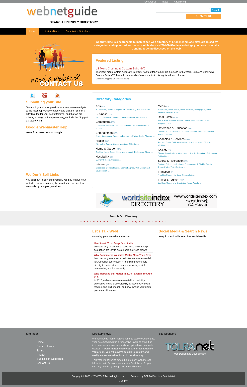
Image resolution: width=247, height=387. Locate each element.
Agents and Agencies (122, 136)
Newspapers (199, 110)
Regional (201, 131)
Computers (103, 121)
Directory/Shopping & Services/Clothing (112, 79)
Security (119, 125)
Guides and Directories (176, 183)
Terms (40, 350)
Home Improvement (124, 152)
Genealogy (183, 153)
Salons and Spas (120, 144)
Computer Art (119, 110)
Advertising (180, 1)
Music (200, 142)
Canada (172, 120)
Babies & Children (179, 142)
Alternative (100, 144)
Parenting (201, 153)
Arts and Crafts (164, 142)
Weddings (162, 145)
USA (169, 123)
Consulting (100, 125)
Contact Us (150, 1)
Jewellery (193, 142)
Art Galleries (101, 110)
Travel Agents (193, 183)
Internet (100, 164)
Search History (45, 346)
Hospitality (102, 156)
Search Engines (127, 168)
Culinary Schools (103, 160)
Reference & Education (172, 128)
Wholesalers (141, 117)
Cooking (99, 152)
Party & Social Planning (142, 136)
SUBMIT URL (204, 16)
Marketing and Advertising (124, 117)
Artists (110, 110)
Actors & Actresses (104, 136)
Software (127, 125)
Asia (166, 120)
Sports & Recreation (171, 160)
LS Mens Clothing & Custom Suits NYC (121, 68)
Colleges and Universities (168, 131)
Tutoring (168, 134)
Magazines (162, 110)
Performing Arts (133, 110)
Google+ (123, 380)
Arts (98, 106)
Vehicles (207, 142)
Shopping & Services (171, 139)
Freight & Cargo (164, 175)
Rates (165, 1)
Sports (209, 164)
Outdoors (179, 164)
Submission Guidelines (78, 31)
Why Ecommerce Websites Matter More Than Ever (122, 255)
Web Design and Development (189, 353)
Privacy (41, 354)
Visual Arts (145, 110)
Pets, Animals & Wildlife (195, 164)
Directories (100, 168)
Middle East (190, 120)
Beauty (109, 144)
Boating (161, 164)
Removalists (187, 175)
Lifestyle (192, 153)
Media (162, 106)
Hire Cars (177, 175)
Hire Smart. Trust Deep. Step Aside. (114, 243)
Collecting (170, 164)
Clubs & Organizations (167, 153)
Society (162, 150)
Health (100, 140)
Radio (176, 112)
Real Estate (165, 117)
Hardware (110, 125)
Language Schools (189, 131)
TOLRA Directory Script (156, 376)
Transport (164, 171)
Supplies (115, 160)
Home (32, 31)
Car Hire (161, 183)
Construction (106, 117)
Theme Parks (163, 167)
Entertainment (105, 132)
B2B (97, 117)
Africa (160, 120)
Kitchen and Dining (142, 152)
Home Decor (109, 152)
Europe (180, 120)
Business (101, 114)
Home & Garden (106, 148)
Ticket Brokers (177, 167)
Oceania (199, 120)
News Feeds (173, 110)
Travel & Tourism (168, 179)
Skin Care (133, 144)
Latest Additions (50, 31)
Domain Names (112, 168)
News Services (186, 110)
